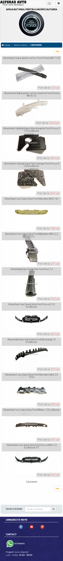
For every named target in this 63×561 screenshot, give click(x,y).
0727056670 (19, 543)
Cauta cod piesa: (14, 509)
